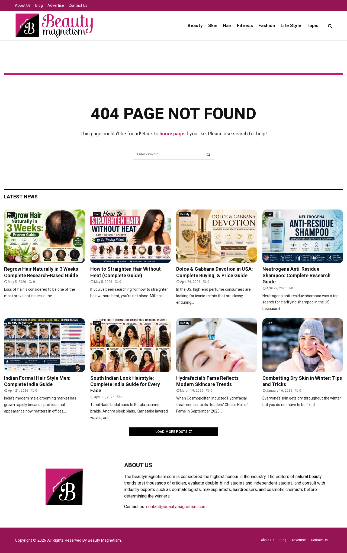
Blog (39, 5)
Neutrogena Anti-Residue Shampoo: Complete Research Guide (296, 275)
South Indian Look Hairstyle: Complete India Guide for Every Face (125, 384)
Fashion (266, 25)
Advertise (55, 5)
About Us (23, 5)
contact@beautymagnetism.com (176, 506)
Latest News (21, 196)
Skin (212, 25)
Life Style (291, 25)
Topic (313, 25)
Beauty (195, 25)
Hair (227, 25)
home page (171, 133)
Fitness (245, 25)
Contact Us (78, 5)
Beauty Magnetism (20, 323)
